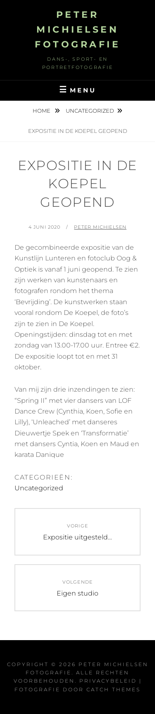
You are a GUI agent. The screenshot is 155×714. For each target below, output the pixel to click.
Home (42, 110)
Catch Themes (113, 689)
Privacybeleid (108, 681)
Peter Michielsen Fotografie (77, 29)
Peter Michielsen (100, 227)
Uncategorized (90, 110)
